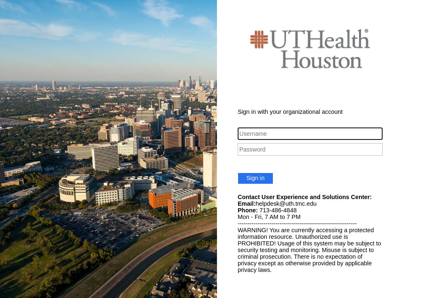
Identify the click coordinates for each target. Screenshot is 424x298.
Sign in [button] (255, 178)
